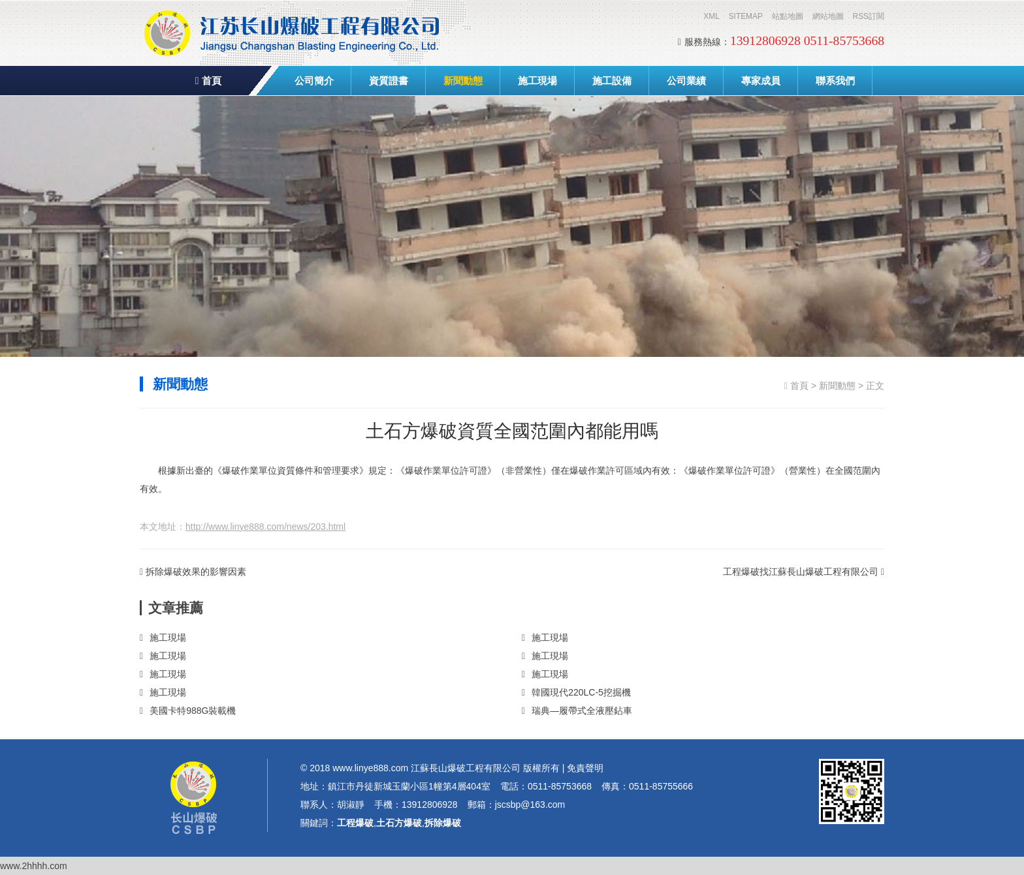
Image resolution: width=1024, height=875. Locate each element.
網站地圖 (828, 16)
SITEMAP (746, 16)
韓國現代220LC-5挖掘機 (576, 692)
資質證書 (388, 80)
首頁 (208, 80)
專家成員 (760, 80)
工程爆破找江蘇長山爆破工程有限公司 (803, 571)
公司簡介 (314, 80)
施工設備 (612, 80)
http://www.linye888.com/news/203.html (265, 526)
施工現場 (537, 80)
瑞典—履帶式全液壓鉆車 (577, 710)
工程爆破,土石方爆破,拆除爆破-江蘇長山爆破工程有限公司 (293, 32)
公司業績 (686, 80)
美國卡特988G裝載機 (188, 710)
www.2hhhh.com (33, 866)
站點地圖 (787, 16)
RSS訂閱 (868, 16)
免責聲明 (585, 768)
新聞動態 (463, 80)
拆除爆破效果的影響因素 (193, 571)
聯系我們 (835, 80)
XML (711, 16)
